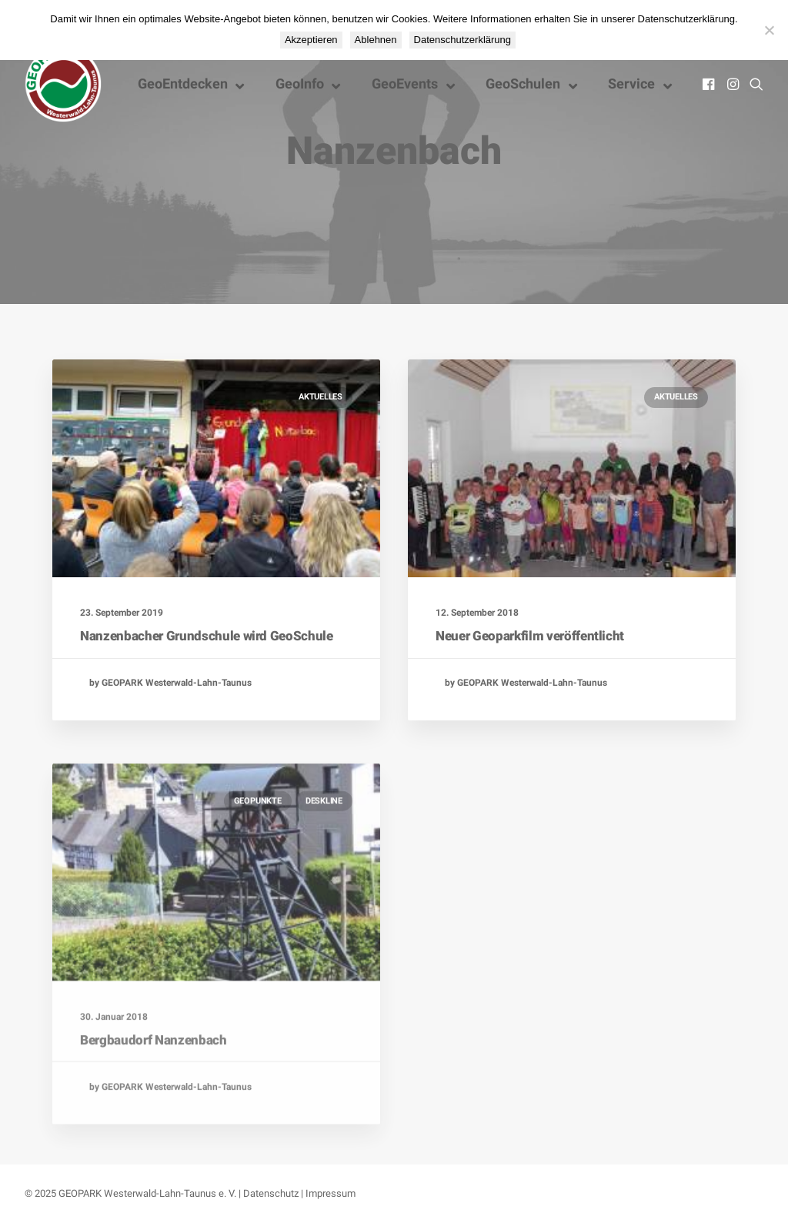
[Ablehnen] (768, 30)
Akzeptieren (311, 39)
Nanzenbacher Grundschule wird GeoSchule (206, 635)
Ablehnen (376, 39)
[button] (710, 84)
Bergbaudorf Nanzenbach (153, 1093)
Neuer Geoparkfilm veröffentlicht (530, 636)
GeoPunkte (258, 853)
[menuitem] (710, 84)
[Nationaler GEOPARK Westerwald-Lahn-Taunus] (63, 83)
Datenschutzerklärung (462, 39)
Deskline (324, 853)
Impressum (331, 1193)
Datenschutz (271, 1193)
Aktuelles (320, 397)
